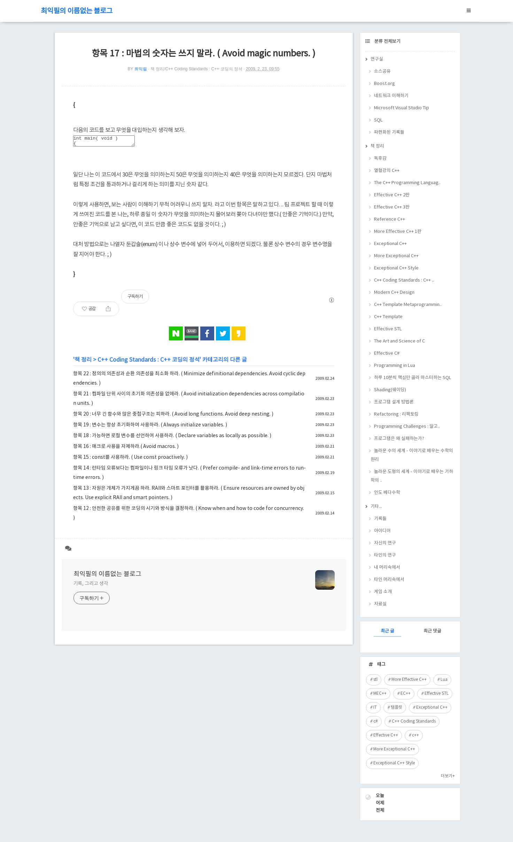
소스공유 (382, 71)
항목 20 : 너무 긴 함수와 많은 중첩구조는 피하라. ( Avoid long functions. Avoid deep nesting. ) (173, 416)
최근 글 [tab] (387, 631)
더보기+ (448, 776)
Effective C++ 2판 (392, 195)
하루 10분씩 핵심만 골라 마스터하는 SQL (412, 377)
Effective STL (388, 329)
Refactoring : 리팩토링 (396, 414)
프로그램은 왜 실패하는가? (399, 438)
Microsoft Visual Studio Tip (401, 108)
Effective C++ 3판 (392, 207)
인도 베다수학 (387, 492)
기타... (376, 506)
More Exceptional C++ (396, 256)
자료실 (380, 604)
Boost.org (384, 83)
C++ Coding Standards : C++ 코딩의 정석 (149, 362)
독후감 (380, 158)
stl (375, 679)
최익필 (140, 68)
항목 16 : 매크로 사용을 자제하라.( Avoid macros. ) (126, 448)
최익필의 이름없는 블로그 (76, 11)
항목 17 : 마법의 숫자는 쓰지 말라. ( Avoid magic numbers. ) (204, 54)
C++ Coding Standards (414, 721)
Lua (444, 679)
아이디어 (382, 531)
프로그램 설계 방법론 (394, 402)
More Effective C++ (409, 679)
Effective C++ (385, 735)
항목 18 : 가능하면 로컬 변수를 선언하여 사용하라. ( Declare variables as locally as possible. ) (172, 438)
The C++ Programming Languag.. (407, 183)
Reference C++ (389, 219)
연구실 (377, 59)
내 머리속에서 (387, 567)
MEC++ (380, 693)
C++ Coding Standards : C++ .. (404, 280)
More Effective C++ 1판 (397, 231)
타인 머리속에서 (389, 579)
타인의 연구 (385, 555)
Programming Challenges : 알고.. (407, 426)
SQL (378, 120)
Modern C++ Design (394, 292)
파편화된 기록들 (389, 132)
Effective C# (386, 353)
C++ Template (388, 317)
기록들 (380, 518)
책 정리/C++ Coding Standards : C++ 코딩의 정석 (196, 68)
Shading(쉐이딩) (390, 390)
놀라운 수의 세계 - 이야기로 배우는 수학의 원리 (412, 455)
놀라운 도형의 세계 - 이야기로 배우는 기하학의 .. (412, 476)
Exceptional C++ (390, 243)
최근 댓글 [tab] (432, 631)
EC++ (406, 693)
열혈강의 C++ (386, 170)
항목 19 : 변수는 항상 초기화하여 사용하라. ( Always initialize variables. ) (150, 427)
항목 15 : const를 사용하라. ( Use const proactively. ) (130, 459)
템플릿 (396, 707)
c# (375, 721)
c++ (415, 735)
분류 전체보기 (387, 41)
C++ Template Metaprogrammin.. (408, 304)
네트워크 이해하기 (391, 96)
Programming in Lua (394, 365)
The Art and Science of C (399, 341)
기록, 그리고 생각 (90, 586)
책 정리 (83, 362)
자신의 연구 (385, 543)
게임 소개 (383, 592)
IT (375, 707)
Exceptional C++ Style (396, 268)
